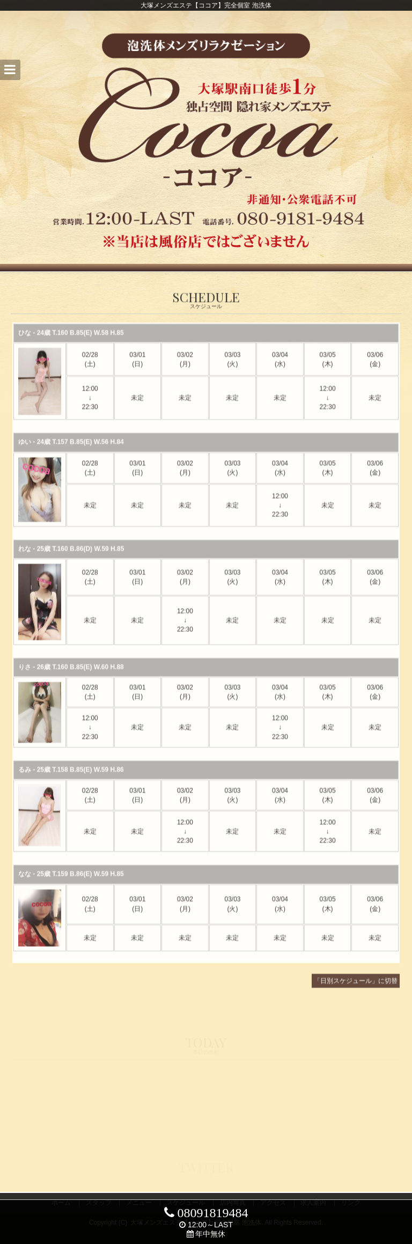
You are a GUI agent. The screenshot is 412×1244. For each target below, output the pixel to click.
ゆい (24, 450)
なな (24, 882)
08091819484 (206, 1213)
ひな (24, 341)
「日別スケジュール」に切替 (356, 989)
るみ (24, 777)
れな (24, 556)
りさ (24, 675)
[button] (10, 70)
